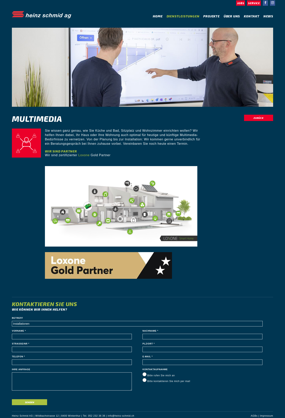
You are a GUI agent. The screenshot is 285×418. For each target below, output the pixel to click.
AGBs (254, 415)
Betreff (17, 318)
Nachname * (150, 331)
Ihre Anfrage (21, 369)
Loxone (84, 155)
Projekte (211, 16)
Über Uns (232, 16)
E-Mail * (147, 356)
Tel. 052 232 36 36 (94, 415)
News (268, 16)
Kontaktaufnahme (155, 369)
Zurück (259, 117)
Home (157, 16)
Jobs (240, 3)
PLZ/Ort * (148, 343)
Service (254, 3)
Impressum (266, 415)
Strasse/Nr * (20, 343)
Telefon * (18, 356)
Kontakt (251, 16)
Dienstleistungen (183, 16)
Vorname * (19, 331)
